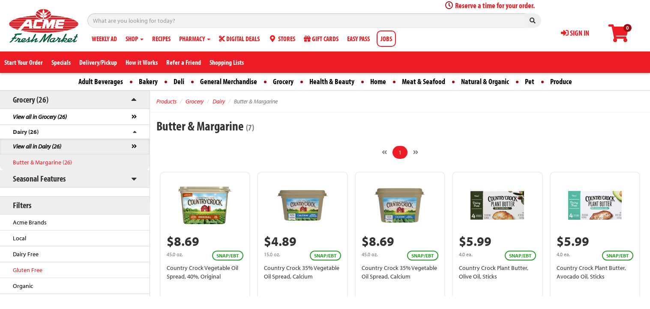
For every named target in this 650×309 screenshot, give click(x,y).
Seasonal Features (39, 178)
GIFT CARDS (321, 38)
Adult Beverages (100, 81)
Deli (179, 81)
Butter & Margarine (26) (42, 162)
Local (19, 238)
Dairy (219, 101)
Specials (61, 62)
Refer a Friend (183, 62)
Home (378, 81)
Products (166, 101)
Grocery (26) (30, 99)
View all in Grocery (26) (40, 117)
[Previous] (384, 152)
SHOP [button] (135, 38)
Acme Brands (30, 222)
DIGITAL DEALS (239, 38)
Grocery (283, 81)
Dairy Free (26, 254)
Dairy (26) (26, 132)
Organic (23, 286)
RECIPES (161, 38)
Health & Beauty (331, 81)
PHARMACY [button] (194, 38)
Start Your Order (23, 62)
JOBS (386, 38)
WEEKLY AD (104, 38)
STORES (281, 38)
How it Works (142, 62)
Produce (561, 81)
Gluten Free (27, 270)
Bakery (148, 81)
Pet (529, 81)
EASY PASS (358, 38)
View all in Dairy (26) (37, 146)
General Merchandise (228, 81)
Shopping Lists (227, 62)
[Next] (415, 152)
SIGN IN (575, 33)
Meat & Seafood (423, 81)
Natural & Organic (485, 81)
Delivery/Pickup (98, 62)
